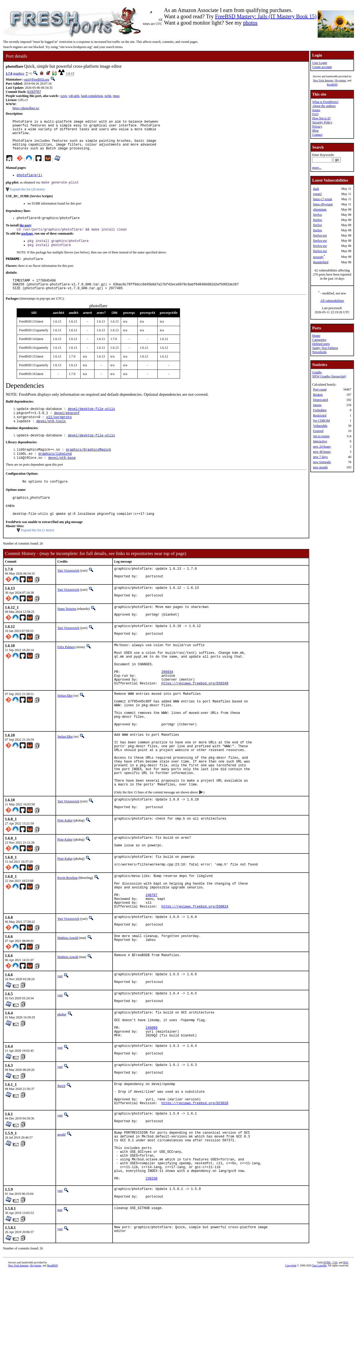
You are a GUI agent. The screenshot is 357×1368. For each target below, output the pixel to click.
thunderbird (320, 262)
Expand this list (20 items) (27, 197)
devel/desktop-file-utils (91, 423)
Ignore (317, 405)
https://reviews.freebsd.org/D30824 (194, 972)
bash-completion (92, 96)
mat (59, 1306)
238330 (151, 1273)
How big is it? (321, 118)
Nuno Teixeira (66, 632)
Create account (322, 67)
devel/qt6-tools (51, 437)
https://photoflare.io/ (26, 109)
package (27, 243)
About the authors (324, 106)
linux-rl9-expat (323, 204)
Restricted (319, 415)
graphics (18, 73)
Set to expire (321, 436)
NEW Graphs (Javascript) (329, 376)
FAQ (315, 114)
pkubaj (61, 1084)
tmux (116, 96)
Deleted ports (321, 344)
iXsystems (340, 80)
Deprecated (320, 400)
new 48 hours (322, 452)
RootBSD (332, 84)
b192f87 (34, 92)
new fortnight (322, 462)
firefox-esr (320, 235)
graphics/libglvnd (55, 471)
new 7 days (320, 457)
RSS (345, 1358)
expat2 (317, 194)
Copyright (290, 1361)
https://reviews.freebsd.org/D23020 (194, 1186)
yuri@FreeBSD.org (36, 79)
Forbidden (319, 410)
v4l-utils (74, 96)
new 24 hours (322, 446)
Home (316, 336)
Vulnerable (320, 426)
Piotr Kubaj (65, 876)
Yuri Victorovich (68, 591)
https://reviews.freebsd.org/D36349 (194, 718)
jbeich (61, 1164)
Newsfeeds (319, 352)
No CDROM (321, 420)
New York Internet (323, 80)
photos (250, 23)
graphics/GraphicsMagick (88, 466)
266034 (167, 704)
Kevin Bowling (67, 936)
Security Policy (322, 122)
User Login (319, 63)
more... (316, 168)
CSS (334, 1358)
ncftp (108, 96)
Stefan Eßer (65, 731)
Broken (318, 395)
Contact (317, 135)
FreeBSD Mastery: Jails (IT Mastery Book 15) (266, 16)
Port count (320, 389)
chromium (319, 209)
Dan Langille (319, 1361)
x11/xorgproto (59, 432)
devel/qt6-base (62, 476)
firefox (317, 215)
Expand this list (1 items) (37, 551)
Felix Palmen (66, 673)
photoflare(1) (29, 182)
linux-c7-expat (322, 199)
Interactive (320, 441)
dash (316, 189)
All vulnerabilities (332, 301)
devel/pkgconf (67, 428)
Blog (315, 130)
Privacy (317, 126)
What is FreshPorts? (325, 102)
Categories (319, 340)
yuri (60, 1043)
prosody (318, 257)
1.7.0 (9, 73)
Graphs (317, 372)
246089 (151, 1101)
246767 (151, 958)
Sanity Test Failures (325, 348)
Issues (316, 110)
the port (25, 234)
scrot (63, 96)
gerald (61, 1219)
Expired (318, 431)
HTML (327, 1358)
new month (320, 467)
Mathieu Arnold (67, 1005)
